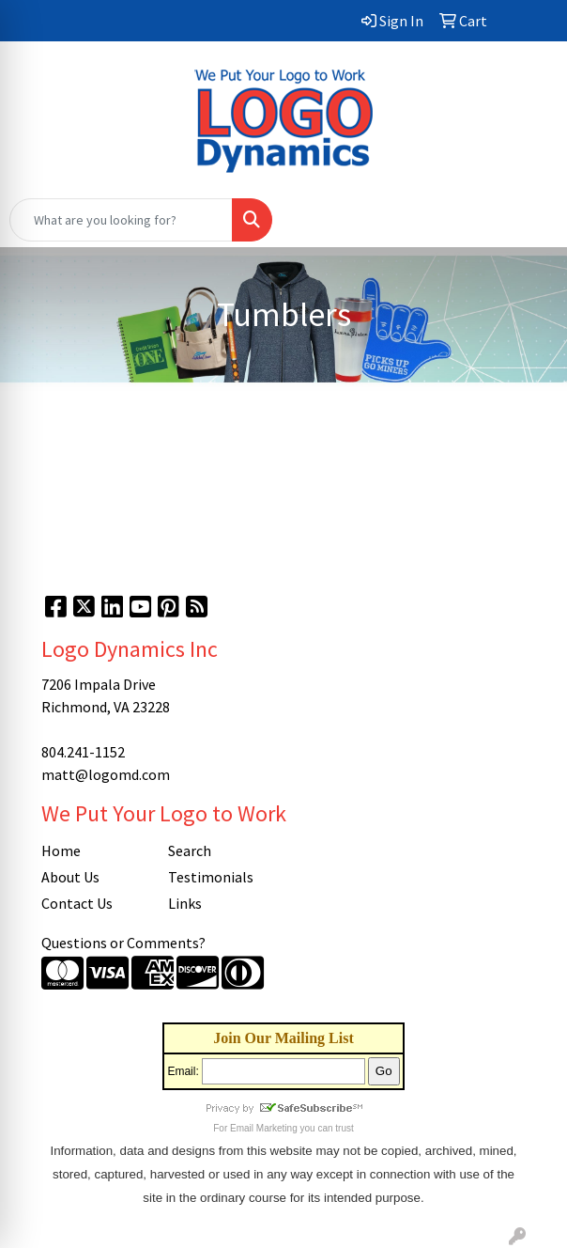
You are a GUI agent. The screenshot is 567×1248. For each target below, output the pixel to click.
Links (185, 903)
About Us (70, 876)
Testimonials (210, 876)
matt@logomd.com (105, 774)
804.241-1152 (83, 751)
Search (189, 850)
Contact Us (77, 903)
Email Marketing (264, 1128)
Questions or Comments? (123, 942)
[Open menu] (529, 220)
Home (61, 850)
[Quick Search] (121, 220)
